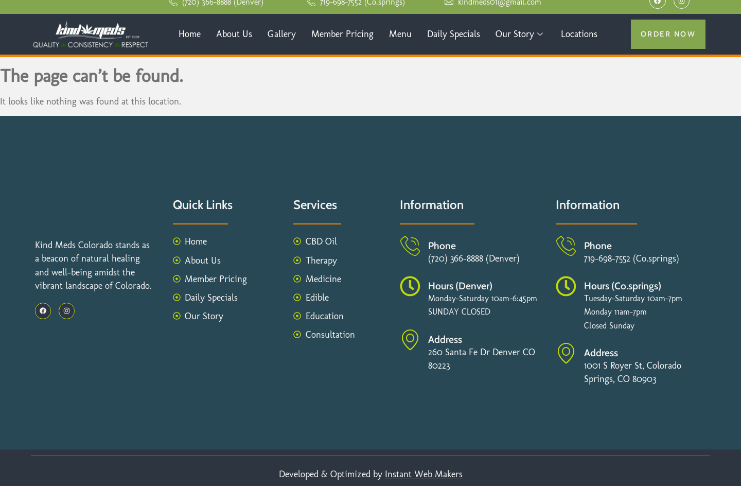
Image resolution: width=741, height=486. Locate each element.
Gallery (282, 34)
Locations (579, 34)
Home (190, 34)
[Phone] (410, 246)
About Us (234, 34)
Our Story (520, 34)
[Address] (410, 339)
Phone (442, 245)
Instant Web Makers (424, 473)
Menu (400, 34)
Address (445, 339)
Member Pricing (342, 34)
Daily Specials (453, 34)
